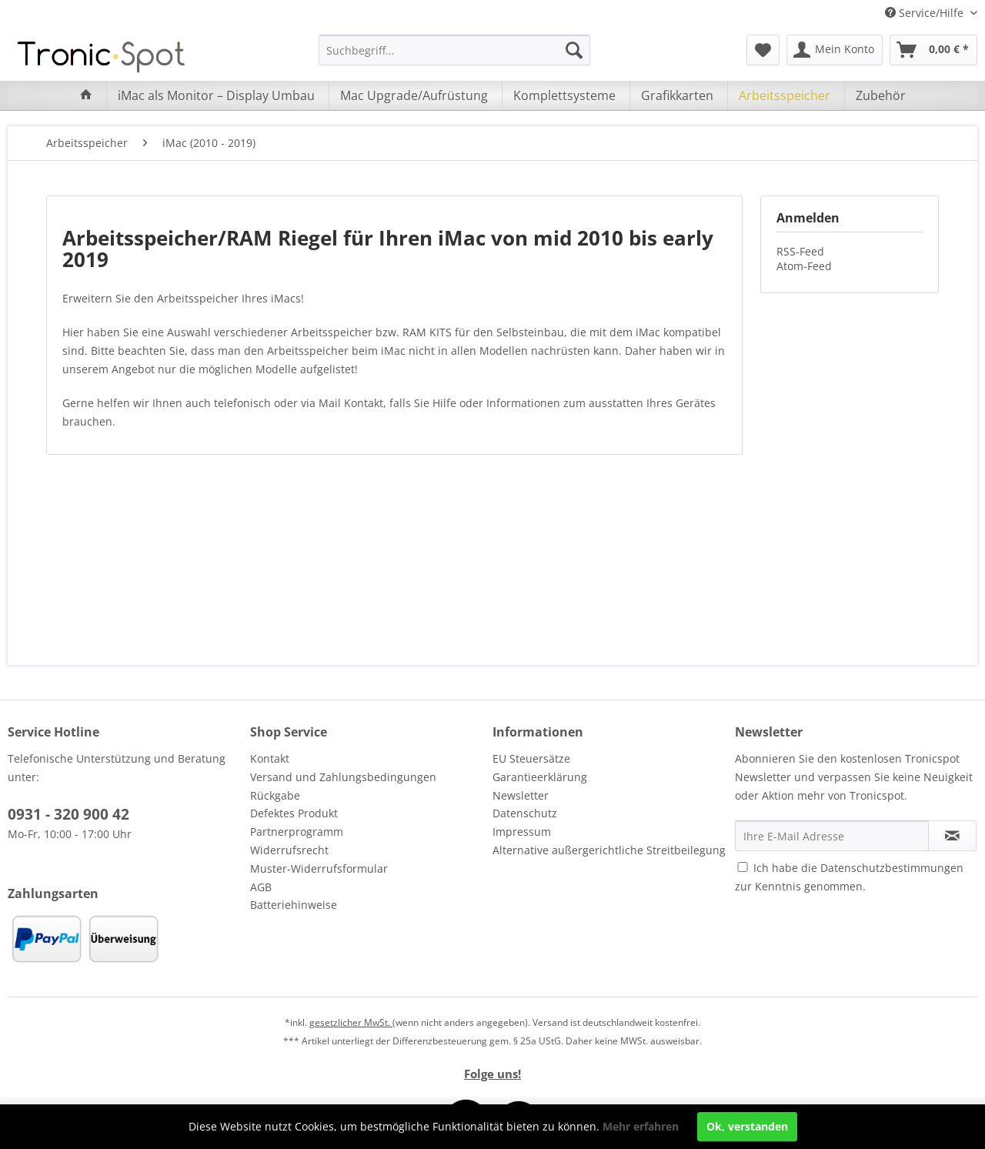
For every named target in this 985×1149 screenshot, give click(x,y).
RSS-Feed (800, 251)
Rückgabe (275, 795)
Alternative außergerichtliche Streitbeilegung (609, 850)
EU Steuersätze (531, 758)
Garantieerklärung (539, 777)
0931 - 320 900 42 (68, 814)
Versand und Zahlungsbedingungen (343, 777)
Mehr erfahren (641, 1126)
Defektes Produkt (294, 813)
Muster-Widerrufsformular (319, 868)
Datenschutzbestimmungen (891, 867)
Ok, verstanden (747, 1126)
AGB (261, 887)
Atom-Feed (804, 266)
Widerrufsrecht (289, 850)
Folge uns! (492, 1073)
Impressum (521, 831)
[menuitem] (454, 50)
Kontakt (269, 758)
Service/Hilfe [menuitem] (926, 12)
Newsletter (520, 795)
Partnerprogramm (296, 831)
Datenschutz (524, 813)
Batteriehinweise (293, 904)
